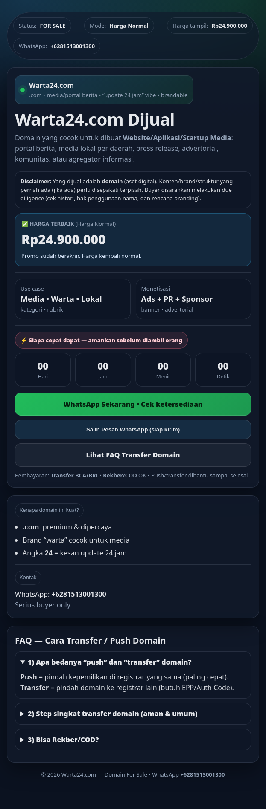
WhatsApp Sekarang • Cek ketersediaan (132, 404)
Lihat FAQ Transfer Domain (133, 454)
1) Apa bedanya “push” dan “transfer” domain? (110, 662)
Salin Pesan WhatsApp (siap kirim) (133, 429)
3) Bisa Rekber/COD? (63, 739)
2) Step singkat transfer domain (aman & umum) (113, 713)
